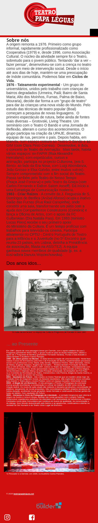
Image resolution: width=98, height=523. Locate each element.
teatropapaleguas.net (23, 494)
